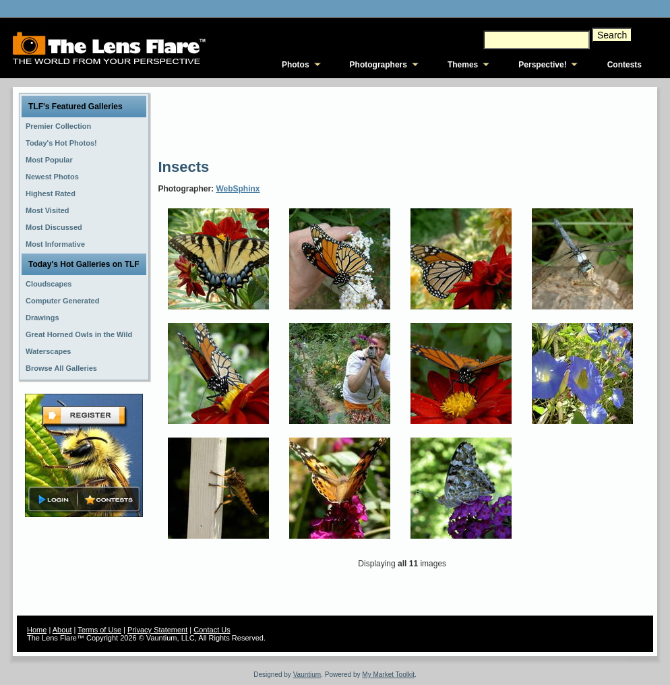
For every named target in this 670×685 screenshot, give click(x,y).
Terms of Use (99, 630)
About (62, 630)
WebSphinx (238, 188)
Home (37, 630)
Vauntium (307, 674)
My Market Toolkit (388, 674)
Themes (463, 64)
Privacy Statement (157, 630)
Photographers (378, 64)
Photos (295, 64)
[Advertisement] (403, 121)
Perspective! (542, 64)
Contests (624, 64)
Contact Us (211, 630)
